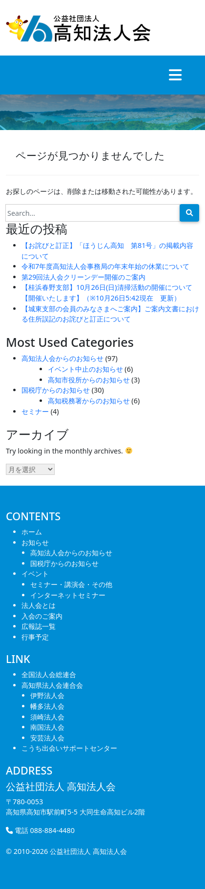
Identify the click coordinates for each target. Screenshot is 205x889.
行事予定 (35, 637)
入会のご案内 (41, 616)
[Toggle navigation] (175, 75)
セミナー (35, 411)
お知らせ (35, 542)
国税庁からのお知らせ (55, 390)
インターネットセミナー (67, 595)
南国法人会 (47, 727)
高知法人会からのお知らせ (62, 358)
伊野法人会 (47, 695)
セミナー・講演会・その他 (71, 584)
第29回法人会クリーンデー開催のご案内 (83, 277)
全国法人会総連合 (48, 674)
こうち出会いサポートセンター (69, 748)
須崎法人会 (47, 716)
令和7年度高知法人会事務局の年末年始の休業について (105, 266)
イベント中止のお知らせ (85, 369)
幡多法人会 (47, 706)
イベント (35, 573)
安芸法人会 (47, 737)
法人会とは (38, 605)
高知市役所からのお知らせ (89, 379)
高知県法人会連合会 (52, 685)
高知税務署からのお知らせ (89, 400)
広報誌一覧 (38, 626)
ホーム (31, 531)
